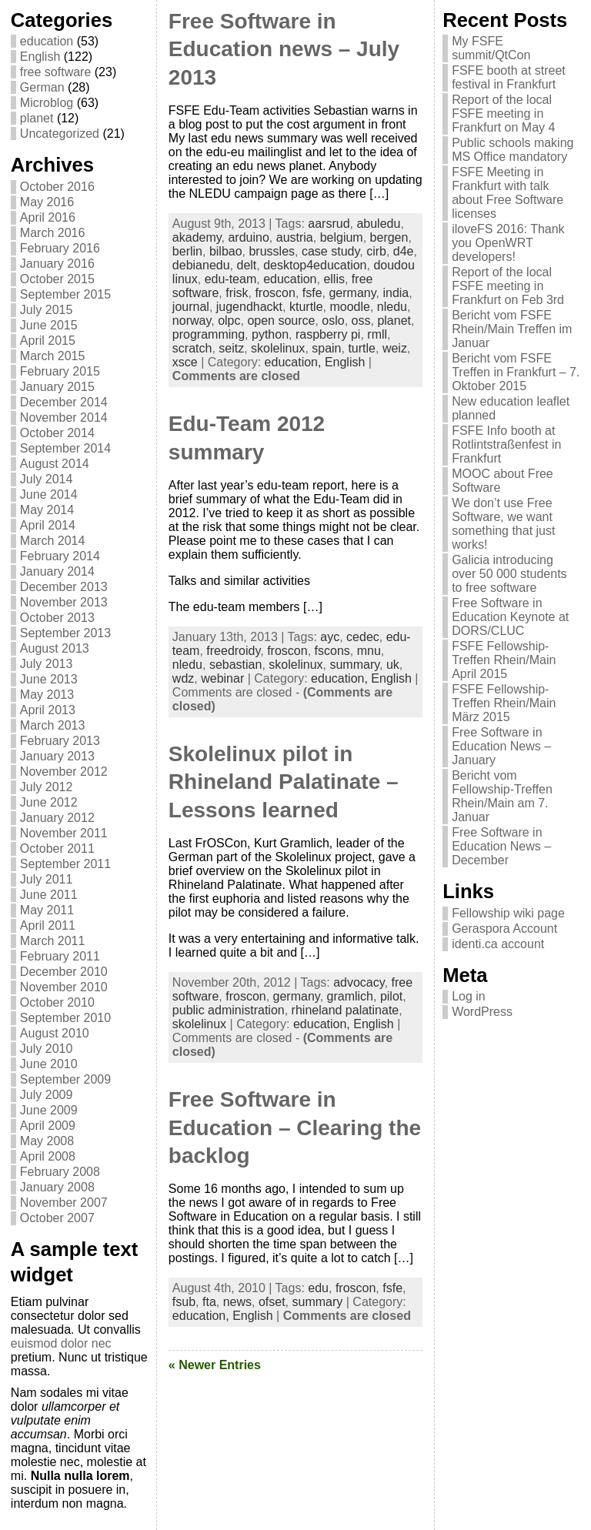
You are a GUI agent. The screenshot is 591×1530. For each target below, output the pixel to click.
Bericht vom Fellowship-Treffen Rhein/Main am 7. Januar (502, 796)
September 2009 (65, 1079)
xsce (185, 362)
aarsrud (328, 223)
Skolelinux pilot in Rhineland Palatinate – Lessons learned (284, 782)
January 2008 (57, 1187)
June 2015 (49, 325)
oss (361, 320)
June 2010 (49, 1064)
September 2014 (65, 448)
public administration (228, 1010)
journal (190, 306)
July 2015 (46, 309)
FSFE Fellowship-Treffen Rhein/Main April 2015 (504, 660)
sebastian (235, 664)
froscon (275, 292)
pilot (391, 996)
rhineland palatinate (345, 1010)
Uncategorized (59, 133)
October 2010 (57, 1002)
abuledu (378, 223)
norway (191, 320)
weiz (394, 348)
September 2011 (65, 863)
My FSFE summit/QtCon (491, 48)
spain (326, 348)
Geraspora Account (504, 928)
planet (37, 118)
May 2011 (47, 910)
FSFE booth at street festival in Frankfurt (509, 77)
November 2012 (64, 771)
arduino (248, 237)
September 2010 (65, 1017)
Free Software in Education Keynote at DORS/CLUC (510, 616)
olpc (229, 320)
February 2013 (60, 740)
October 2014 (57, 432)
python (270, 334)
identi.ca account (498, 943)
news (237, 1301)
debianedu (201, 265)
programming (208, 334)
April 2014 (47, 525)
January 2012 (57, 817)
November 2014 (64, 417)
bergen (389, 237)
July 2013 (46, 663)
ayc (329, 636)
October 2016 (57, 186)
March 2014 (52, 540)
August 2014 (54, 463)
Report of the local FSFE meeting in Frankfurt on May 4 (503, 113)
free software (55, 72)
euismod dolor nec (61, 1343)
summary (354, 664)
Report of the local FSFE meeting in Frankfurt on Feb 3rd (508, 286)
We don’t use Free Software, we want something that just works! (503, 523)
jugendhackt (249, 306)
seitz (231, 348)
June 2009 (49, 1110)
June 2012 (49, 802)
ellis (334, 279)
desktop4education (314, 265)
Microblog (46, 102)
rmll (377, 334)
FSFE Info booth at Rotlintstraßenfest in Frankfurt (506, 444)
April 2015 (47, 340)
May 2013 (47, 694)
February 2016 (60, 248)
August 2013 (54, 648)
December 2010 (64, 971)
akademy (197, 237)
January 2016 (57, 263)
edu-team (231, 279)
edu (318, 1287)
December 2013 (64, 586)
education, (295, 362)
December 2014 (64, 402)
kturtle (306, 306)
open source (281, 320)
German (42, 87)
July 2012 (46, 786)
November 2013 (64, 602)
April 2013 (47, 710)
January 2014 (57, 571)
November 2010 (64, 987)
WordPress (482, 1011)
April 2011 (47, 925)
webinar (222, 678)
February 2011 (60, 956)
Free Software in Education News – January (501, 746)
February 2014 (60, 556)
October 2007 (57, 1217)
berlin (187, 251)
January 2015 (57, 386)
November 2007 (64, 1202)
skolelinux (278, 348)
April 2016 (47, 217)
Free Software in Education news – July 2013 (284, 49)
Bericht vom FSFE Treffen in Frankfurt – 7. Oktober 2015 (515, 372)
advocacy (358, 982)
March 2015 (52, 355)
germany (352, 292)
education (46, 41)
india (395, 292)
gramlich (350, 996)
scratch (192, 348)
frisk (236, 292)
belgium (341, 237)
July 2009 (46, 1094)
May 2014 (47, 509)
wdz (183, 678)
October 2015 (57, 279)
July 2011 (46, 879)
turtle (362, 348)
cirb (376, 251)
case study (330, 251)
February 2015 (60, 371)
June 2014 (49, 494)
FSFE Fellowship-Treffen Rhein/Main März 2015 (504, 703)
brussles (272, 251)
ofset (272, 1301)
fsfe (312, 292)
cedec (362, 636)
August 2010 (54, 1033)
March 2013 (52, 725)
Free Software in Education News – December (501, 846)
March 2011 (52, 940)
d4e (403, 251)
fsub (183, 1301)
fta (209, 1301)
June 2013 (49, 679)
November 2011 (64, 833)
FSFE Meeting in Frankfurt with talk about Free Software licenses (507, 192)
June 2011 (49, 894)
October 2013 (57, 617)
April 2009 (47, 1125)
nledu (392, 306)
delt (246, 265)
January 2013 (57, 756)
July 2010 (46, 1048)
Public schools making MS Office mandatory (512, 149)
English (40, 56)
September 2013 (65, 633)
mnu (369, 650)
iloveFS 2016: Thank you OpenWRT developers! (508, 242)
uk (392, 664)
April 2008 (47, 1156)
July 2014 (46, 479)
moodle (349, 306)
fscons (332, 650)
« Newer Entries (215, 1364)
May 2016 (47, 202)
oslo (333, 320)
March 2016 (52, 232)
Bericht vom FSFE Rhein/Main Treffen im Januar (512, 329)
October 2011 (57, 848)
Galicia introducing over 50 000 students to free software (509, 573)
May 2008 (47, 1141)
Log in (469, 996)
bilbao (225, 251)
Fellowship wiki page (508, 913)
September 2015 (65, 294)
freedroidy (233, 650)
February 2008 (60, 1171)
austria (294, 237)
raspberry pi (328, 334)
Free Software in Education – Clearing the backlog (295, 1127)
